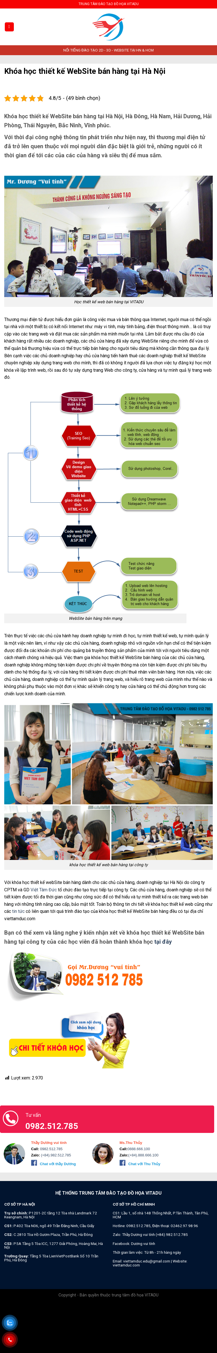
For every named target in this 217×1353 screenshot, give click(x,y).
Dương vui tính (143, 1243)
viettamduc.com (126, 1265)
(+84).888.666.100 (143, 1155)
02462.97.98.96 (184, 1225)
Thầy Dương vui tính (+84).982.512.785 (155, 1234)
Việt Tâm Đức (44, 889)
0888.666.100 (138, 1149)
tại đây (163, 941)
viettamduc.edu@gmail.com (146, 1261)
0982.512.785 (50, 1149)
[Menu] (9, 27)
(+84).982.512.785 (55, 1155)
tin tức (18, 911)
